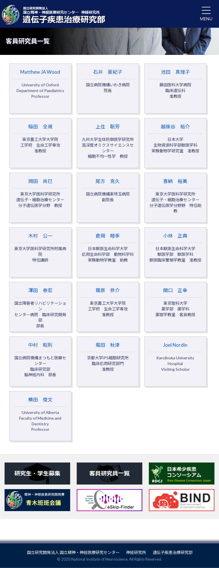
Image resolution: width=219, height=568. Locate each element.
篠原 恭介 (107, 309)
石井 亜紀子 (107, 81)
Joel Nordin (175, 365)
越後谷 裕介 (175, 140)
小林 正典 (175, 253)
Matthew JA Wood (40, 84)
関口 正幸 (175, 309)
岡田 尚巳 (40, 197)
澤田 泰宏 (40, 315)
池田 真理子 (175, 84)
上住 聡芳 (107, 143)
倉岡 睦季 (107, 253)
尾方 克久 (107, 194)
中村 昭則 (40, 368)
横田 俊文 (40, 425)
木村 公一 (40, 253)
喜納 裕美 (175, 200)
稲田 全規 (40, 140)
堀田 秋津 (107, 365)
